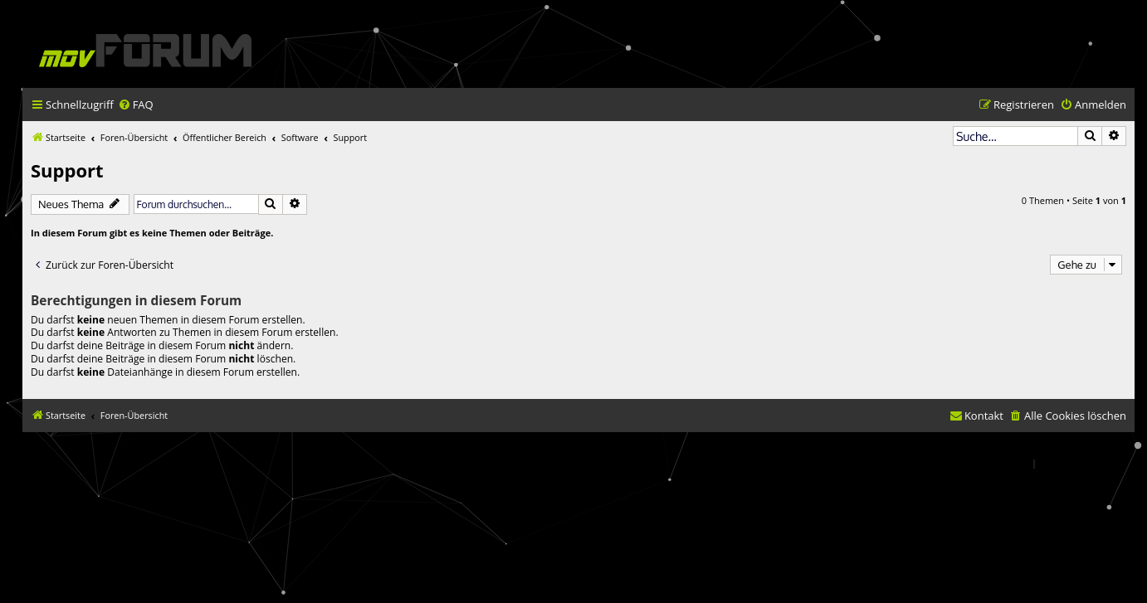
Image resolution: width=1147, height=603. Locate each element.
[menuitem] (136, 105)
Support (67, 170)
